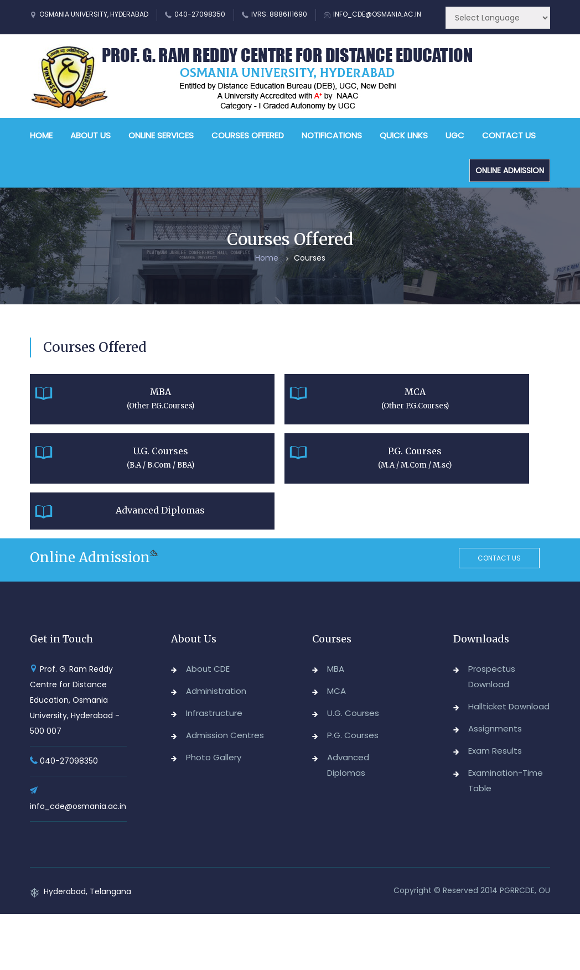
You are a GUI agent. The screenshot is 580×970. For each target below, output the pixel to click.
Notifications (332, 135)
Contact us (499, 558)
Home (41, 135)
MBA (335, 669)
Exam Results (495, 750)
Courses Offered (247, 135)
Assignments (495, 728)
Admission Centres (225, 735)
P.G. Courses (353, 735)
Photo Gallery (213, 757)
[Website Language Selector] (498, 18)
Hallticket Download (509, 706)
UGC (455, 135)
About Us (90, 135)
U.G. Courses (353, 713)
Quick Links (404, 135)
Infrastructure (214, 713)
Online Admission (509, 170)
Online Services (161, 135)
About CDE (208, 669)
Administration (216, 691)
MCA (336, 691)
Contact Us (509, 135)
